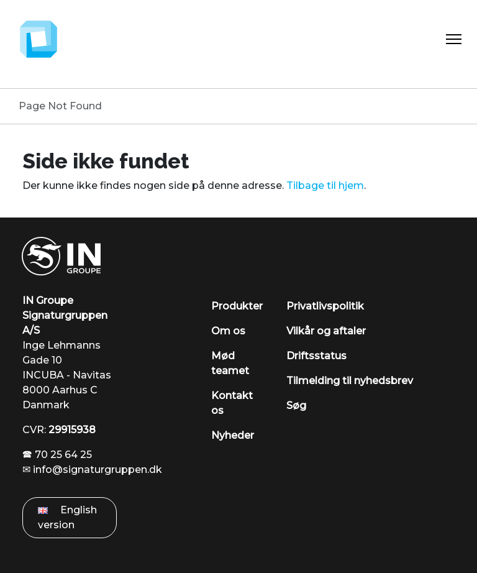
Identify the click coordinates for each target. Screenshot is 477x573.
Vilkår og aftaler (326, 331)
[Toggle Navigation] (454, 39)
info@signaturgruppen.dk (97, 469)
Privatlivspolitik (325, 306)
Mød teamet (230, 363)
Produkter (237, 306)
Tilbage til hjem (325, 185)
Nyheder (232, 435)
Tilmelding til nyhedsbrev (349, 381)
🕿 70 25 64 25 (57, 455)
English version (67, 517)
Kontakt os (232, 403)
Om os (228, 331)
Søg (296, 405)
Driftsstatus (316, 356)
